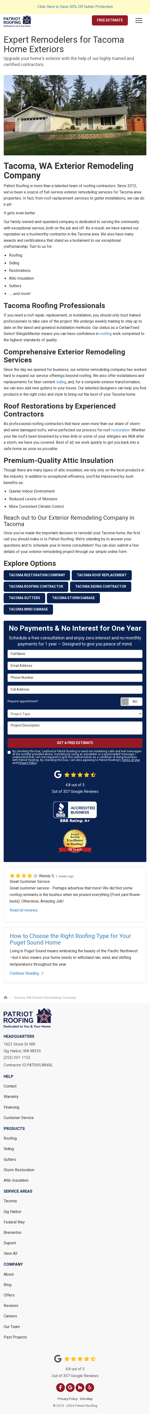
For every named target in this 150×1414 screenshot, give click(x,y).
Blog (7, 1285)
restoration (120, 430)
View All (10, 1253)
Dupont (10, 1243)
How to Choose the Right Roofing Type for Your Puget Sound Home (70, 939)
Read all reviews (24, 910)
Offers (9, 1295)
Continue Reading (26, 973)
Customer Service (19, 1118)
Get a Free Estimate (75, 742)
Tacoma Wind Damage (28, 609)
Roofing (10, 1138)
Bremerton (12, 1233)
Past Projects (15, 1337)
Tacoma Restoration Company (37, 575)
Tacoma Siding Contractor (100, 586)
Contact (10, 1086)
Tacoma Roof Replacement (102, 575)
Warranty (11, 1097)
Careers (10, 1316)
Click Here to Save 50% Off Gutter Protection (75, 7)
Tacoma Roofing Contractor (36, 586)
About (9, 1274)
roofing (106, 334)
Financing (11, 1107)
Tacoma (10, 1201)
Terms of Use (131, 760)
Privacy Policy (27, 763)
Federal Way (14, 1222)
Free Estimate (110, 20)
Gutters (10, 1160)
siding (61, 382)
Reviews (11, 1306)
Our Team (12, 1327)
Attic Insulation (16, 1180)
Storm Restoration (19, 1170)
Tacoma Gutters (24, 598)
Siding (9, 1149)
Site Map (86, 1399)
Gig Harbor (12, 1212)
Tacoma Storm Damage (73, 598)
